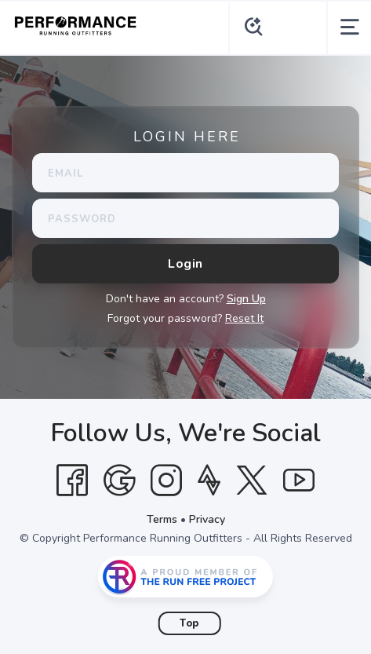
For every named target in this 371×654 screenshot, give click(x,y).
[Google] (119, 480)
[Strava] (209, 480)
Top (189, 623)
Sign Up (246, 298)
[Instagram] (166, 480)
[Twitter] (251, 480)
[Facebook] (72, 480)
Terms (162, 519)
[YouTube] (298, 480)
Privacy (207, 519)
